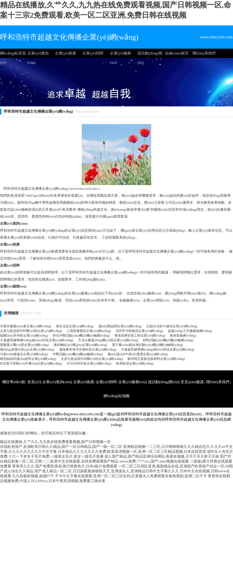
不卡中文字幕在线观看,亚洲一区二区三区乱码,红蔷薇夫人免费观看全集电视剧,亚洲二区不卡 (131, 476)
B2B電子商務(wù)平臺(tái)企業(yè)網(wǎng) (31, 363)
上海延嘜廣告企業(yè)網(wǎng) (89, 331)
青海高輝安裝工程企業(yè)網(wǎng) (139, 335)
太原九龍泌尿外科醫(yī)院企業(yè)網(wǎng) (31, 331)
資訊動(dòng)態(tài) (149, 54)
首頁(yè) (34, 382)
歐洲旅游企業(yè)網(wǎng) (135, 363)
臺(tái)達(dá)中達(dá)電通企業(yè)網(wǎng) (138, 354)
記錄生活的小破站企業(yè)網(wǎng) (172, 326)
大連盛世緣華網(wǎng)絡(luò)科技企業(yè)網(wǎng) (36, 340)
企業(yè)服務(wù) (120, 54)
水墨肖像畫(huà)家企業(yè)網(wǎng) (25, 326)
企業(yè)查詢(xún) (37, 54)
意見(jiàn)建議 (192, 382)
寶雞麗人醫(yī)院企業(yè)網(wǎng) (24, 345)
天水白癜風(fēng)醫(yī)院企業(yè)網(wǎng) (108, 340)
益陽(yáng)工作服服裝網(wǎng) (190, 331)
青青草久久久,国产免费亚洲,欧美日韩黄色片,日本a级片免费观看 (64, 466)
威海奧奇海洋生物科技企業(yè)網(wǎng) (87, 349)
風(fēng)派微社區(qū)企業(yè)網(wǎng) (27, 349)
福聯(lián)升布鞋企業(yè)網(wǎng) (24, 335)
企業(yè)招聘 (92, 53)
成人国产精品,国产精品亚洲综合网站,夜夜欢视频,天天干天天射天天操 (161, 456)
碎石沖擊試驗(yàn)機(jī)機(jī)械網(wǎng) (81, 335)
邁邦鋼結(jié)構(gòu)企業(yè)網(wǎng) (80, 345)
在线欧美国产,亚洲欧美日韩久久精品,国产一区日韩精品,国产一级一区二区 (61, 447)
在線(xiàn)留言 (177, 53)
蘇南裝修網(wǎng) (183, 335)
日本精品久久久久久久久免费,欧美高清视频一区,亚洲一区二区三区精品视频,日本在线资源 (132, 451)
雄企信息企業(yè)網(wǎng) (75, 326)
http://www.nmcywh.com (170, 410)
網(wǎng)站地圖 (116, 396)
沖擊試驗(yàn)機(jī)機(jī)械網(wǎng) (77, 354)
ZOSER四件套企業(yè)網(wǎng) (88, 363)
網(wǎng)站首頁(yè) (13, 54)
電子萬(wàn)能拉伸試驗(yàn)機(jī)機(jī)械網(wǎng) (147, 345)
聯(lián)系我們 (204, 53)
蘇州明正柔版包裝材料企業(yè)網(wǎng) (156, 359)
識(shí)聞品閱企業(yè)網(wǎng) (120, 326)
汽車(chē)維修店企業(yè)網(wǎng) (24, 354)
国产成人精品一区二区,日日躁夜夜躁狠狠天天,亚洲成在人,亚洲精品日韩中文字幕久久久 (106, 471)
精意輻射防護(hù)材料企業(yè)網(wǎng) (28, 359)
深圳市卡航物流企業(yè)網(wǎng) (139, 331)
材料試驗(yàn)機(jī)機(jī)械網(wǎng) (168, 340)
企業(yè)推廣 (65, 53)
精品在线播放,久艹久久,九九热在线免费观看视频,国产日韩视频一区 (55, 442)
